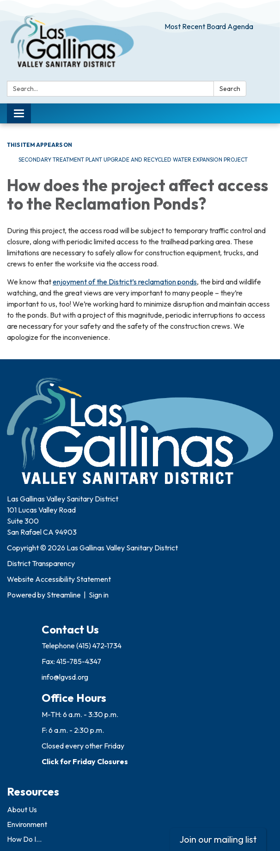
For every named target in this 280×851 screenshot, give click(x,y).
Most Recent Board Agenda (208, 26)
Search (229, 88)
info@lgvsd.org (65, 677)
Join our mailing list (218, 839)
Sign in (99, 594)
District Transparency (41, 563)
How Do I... (24, 839)
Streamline (64, 594)
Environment (27, 824)
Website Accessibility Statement (59, 579)
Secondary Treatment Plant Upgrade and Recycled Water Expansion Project (133, 159)
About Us (22, 809)
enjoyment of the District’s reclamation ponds (125, 281)
